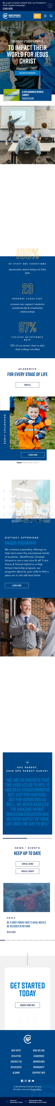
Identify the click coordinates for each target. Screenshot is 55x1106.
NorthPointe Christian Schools (27, 1039)
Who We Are (39, 1050)
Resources (16, 1067)
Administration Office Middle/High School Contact (38, 1101)
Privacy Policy (36, 1089)
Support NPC (38, 1072)
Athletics (16, 1056)
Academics (38, 1056)
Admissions (39, 1061)
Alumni (16, 1072)
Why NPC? (16, 1050)
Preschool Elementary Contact (16, 1101)
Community (38, 1067)
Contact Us (16, 1061)
